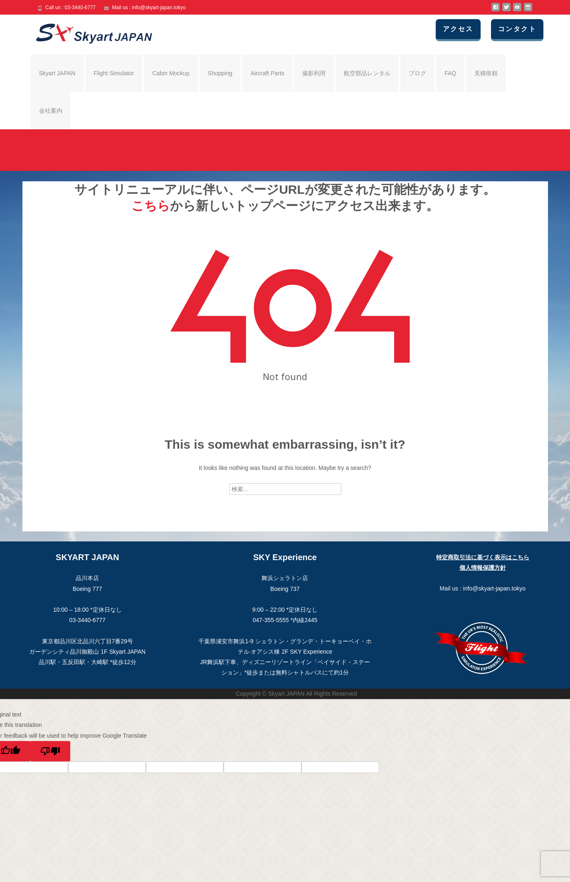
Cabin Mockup (171, 73)
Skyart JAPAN (57, 73)
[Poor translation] (50, 751)
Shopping (220, 73)
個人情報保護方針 (482, 567)
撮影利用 (314, 73)
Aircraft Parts (267, 73)
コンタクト (517, 28)
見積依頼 (486, 73)
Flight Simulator (114, 73)
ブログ (417, 73)
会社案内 (50, 110)
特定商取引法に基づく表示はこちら (482, 557)
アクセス (458, 28)
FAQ (450, 73)
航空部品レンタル (367, 73)
